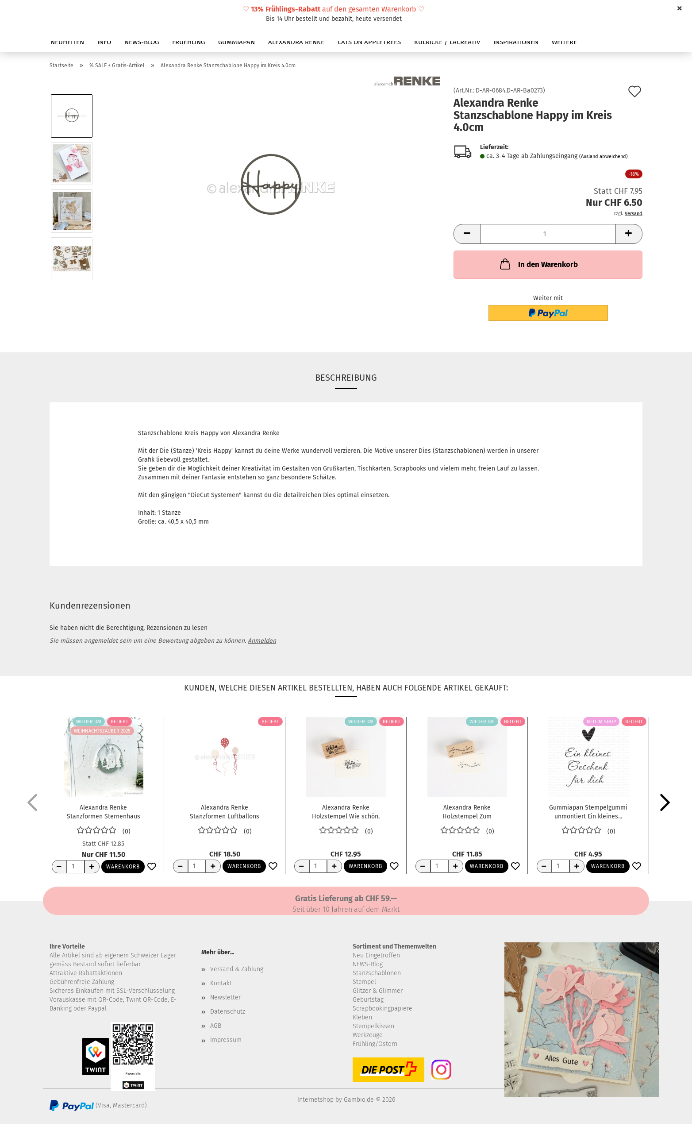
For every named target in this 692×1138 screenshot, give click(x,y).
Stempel (364, 982)
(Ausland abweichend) (603, 156)
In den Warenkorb (538, 264)
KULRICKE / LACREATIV (447, 42)
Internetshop (315, 1099)
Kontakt (221, 983)
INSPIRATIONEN (515, 42)
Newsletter (225, 997)
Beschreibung (346, 377)
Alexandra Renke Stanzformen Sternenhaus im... (103, 811)
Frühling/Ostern (375, 1044)
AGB (215, 1026)
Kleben (362, 1017)
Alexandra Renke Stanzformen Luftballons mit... (224, 811)
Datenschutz (227, 1011)
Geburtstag (368, 999)
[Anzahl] (548, 234)
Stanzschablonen (377, 973)
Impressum (226, 1040)
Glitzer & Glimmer (378, 991)
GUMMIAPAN (236, 42)
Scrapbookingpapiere (382, 1008)
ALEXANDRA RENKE (296, 42)
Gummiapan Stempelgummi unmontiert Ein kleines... (588, 811)
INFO (104, 42)
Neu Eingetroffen (376, 955)
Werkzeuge (368, 1035)
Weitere (564, 42)
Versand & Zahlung (236, 969)
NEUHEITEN (67, 42)
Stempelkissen (373, 1026)
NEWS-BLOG (141, 42)
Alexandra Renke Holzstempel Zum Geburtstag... (467, 811)
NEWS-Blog (368, 964)
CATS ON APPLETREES (369, 42)
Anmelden (262, 640)
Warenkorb (123, 867)
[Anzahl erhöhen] (92, 866)
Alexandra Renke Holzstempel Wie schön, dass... (346, 811)
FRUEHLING (188, 42)
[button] (467, 234)
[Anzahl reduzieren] (59, 866)
